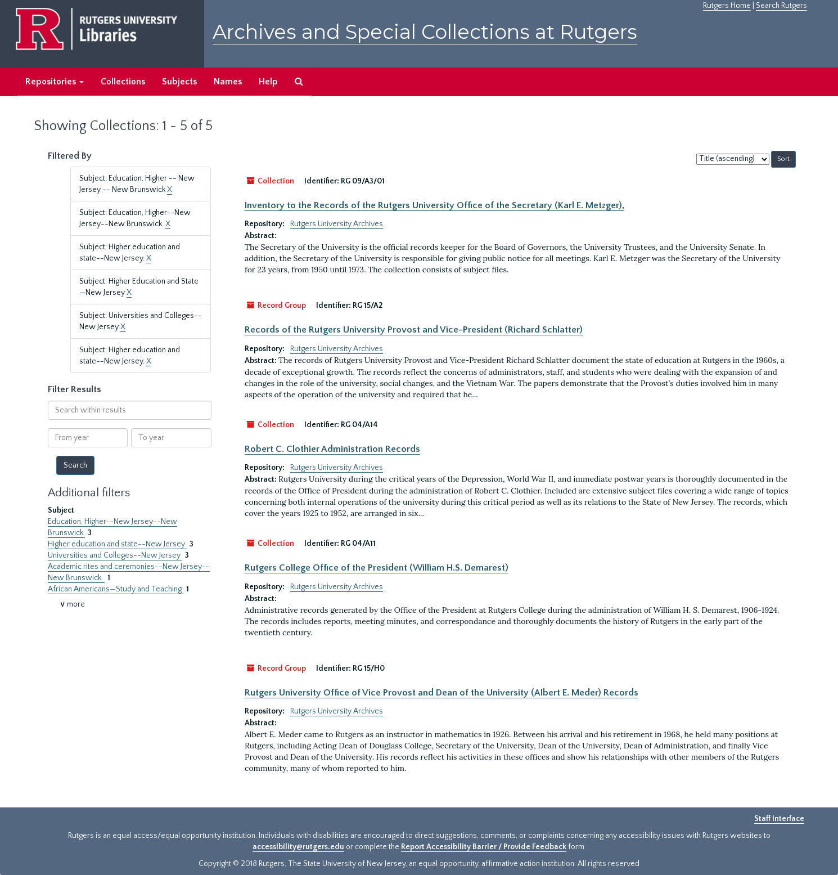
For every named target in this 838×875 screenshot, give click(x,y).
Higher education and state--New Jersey (117, 544)
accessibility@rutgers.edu (298, 846)
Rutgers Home (727, 5)
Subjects (179, 82)
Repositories (54, 82)
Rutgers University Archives (336, 223)
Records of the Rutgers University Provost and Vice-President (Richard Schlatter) (414, 330)
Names (228, 82)
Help (268, 82)
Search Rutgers (781, 5)
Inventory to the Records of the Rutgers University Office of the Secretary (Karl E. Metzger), (434, 205)
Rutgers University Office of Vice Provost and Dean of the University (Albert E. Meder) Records (441, 693)
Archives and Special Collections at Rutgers (425, 32)
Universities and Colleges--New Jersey (115, 555)
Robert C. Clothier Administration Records (332, 449)
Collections (123, 82)
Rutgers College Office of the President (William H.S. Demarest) (376, 568)
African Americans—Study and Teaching (115, 589)
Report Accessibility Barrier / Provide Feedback (483, 846)
